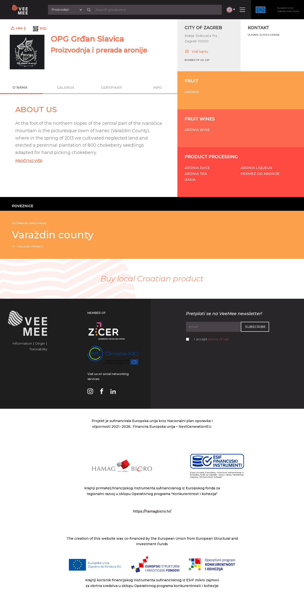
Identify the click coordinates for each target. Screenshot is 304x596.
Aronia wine (197, 130)
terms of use (218, 339)
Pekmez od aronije (260, 174)
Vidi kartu (196, 51)
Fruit (191, 81)
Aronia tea (196, 174)
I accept (211, 339)
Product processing (211, 156)
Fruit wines (200, 119)
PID (43, 28)
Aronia (192, 92)
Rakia (190, 180)
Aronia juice (197, 168)
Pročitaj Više (28, 161)
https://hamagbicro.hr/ (152, 511)
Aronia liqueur (256, 168)
